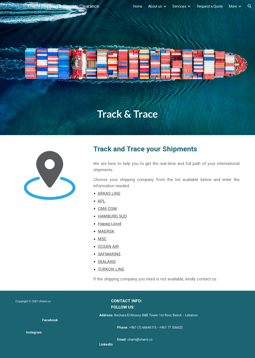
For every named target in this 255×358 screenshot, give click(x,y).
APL (101, 201)
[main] (128, 67)
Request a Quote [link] (210, 6)
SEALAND (107, 261)
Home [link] (137, 6)
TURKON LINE (111, 269)
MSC (102, 239)
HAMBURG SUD (112, 216)
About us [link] (155, 6)
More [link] (233, 6)
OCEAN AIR (108, 246)
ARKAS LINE (109, 193)
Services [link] (179, 6)
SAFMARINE (109, 254)
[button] (249, 6)
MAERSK (106, 231)
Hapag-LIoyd (109, 223)
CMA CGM (107, 208)
